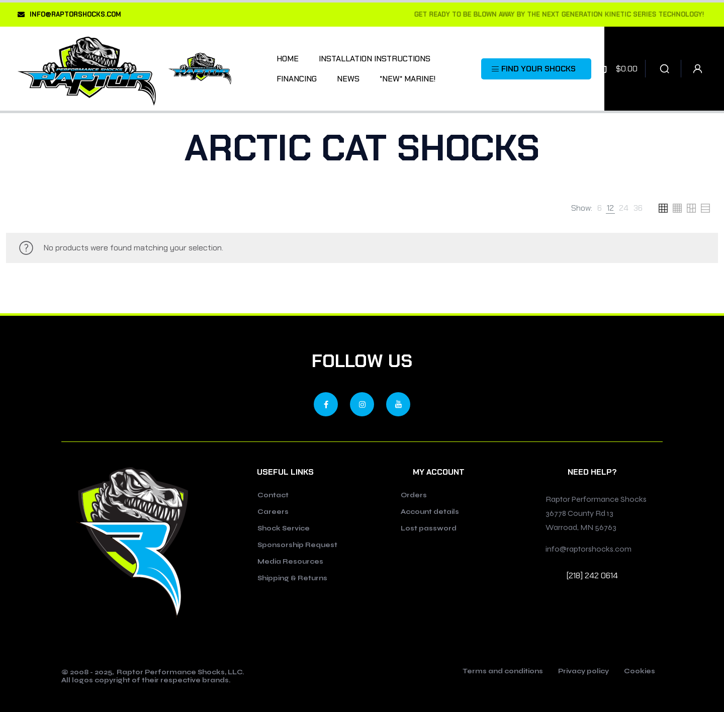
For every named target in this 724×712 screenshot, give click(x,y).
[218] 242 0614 (592, 575)
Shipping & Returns (292, 578)
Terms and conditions (503, 671)
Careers (273, 512)
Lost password (429, 528)
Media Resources (290, 562)
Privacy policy (583, 671)
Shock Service (283, 528)
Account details (430, 512)
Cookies (639, 671)
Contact (273, 495)
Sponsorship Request (297, 545)
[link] (599, 208)
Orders (414, 495)
